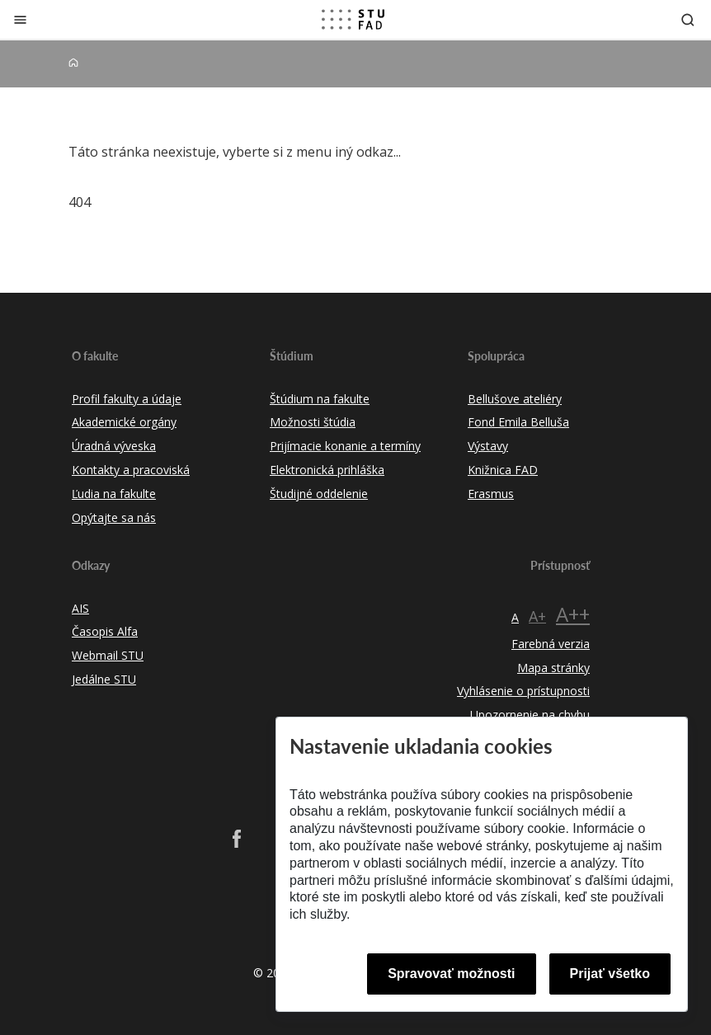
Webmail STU (108, 655)
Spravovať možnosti (451, 974)
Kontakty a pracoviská (131, 470)
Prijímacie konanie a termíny (345, 446)
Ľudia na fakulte (114, 493)
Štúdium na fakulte (320, 399)
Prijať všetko (610, 974)
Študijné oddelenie (319, 493)
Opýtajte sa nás (114, 517)
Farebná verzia (550, 644)
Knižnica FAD (503, 470)
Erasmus (491, 493)
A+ (537, 616)
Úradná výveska (114, 446)
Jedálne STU (104, 679)
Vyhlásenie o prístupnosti (523, 691)
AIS (80, 608)
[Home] (73, 63)
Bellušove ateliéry (515, 399)
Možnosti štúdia (313, 422)
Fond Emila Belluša (518, 422)
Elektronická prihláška (327, 470)
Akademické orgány (124, 422)
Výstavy (488, 446)
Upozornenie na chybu (530, 714)
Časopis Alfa (105, 631)
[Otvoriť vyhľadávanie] (688, 19)
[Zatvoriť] (20, 19)
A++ (573, 614)
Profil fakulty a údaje (126, 399)
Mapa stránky (553, 667)
